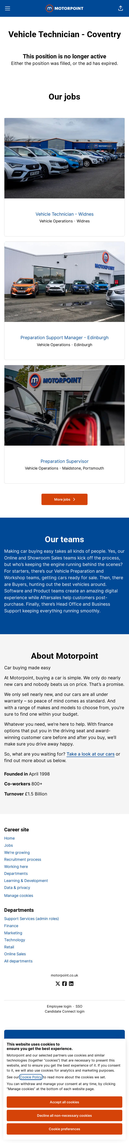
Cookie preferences (64, 1129)
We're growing (17, 852)
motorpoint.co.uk (64, 975)
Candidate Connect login (64, 1011)
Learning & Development (26, 880)
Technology (14, 940)
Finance (11, 926)
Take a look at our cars (91, 754)
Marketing (13, 933)
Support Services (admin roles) (31, 918)
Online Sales (15, 954)
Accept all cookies (64, 1102)
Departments (16, 873)
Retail (9, 947)
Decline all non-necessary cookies (64, 1115)
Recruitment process (22, 859)
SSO (79, 1006)
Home (9, 838)
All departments (18, 961)
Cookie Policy (31, 1077)
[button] (120, 8)
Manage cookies (18, 895)
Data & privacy (17, 887)
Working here (16, 866)
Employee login (59, 1006)
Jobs (8, 845)
